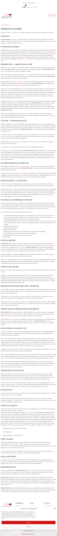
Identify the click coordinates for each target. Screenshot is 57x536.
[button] (55, 508)
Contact (31, 505)
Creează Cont (28, 6)
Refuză (29, 526)
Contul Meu (35, 6)
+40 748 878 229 (24, 2)
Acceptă (28, 522)
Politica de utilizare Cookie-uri (28, 534)
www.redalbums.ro (5, 24)
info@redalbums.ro (32, 2)
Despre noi (18, 505)
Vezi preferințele (28, 530)
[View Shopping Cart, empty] (24, 6)
